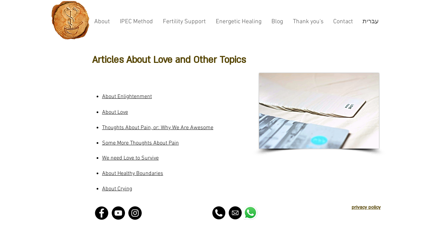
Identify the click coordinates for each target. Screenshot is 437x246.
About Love (115, 112)
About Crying (117, 189)
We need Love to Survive (130, 158)
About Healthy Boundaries (132, 173)
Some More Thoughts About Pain (140, 143)
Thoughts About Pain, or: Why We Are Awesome (157, 127)
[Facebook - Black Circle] (101, 213)
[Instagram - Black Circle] (135, 213)
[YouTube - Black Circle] (118, 213)
